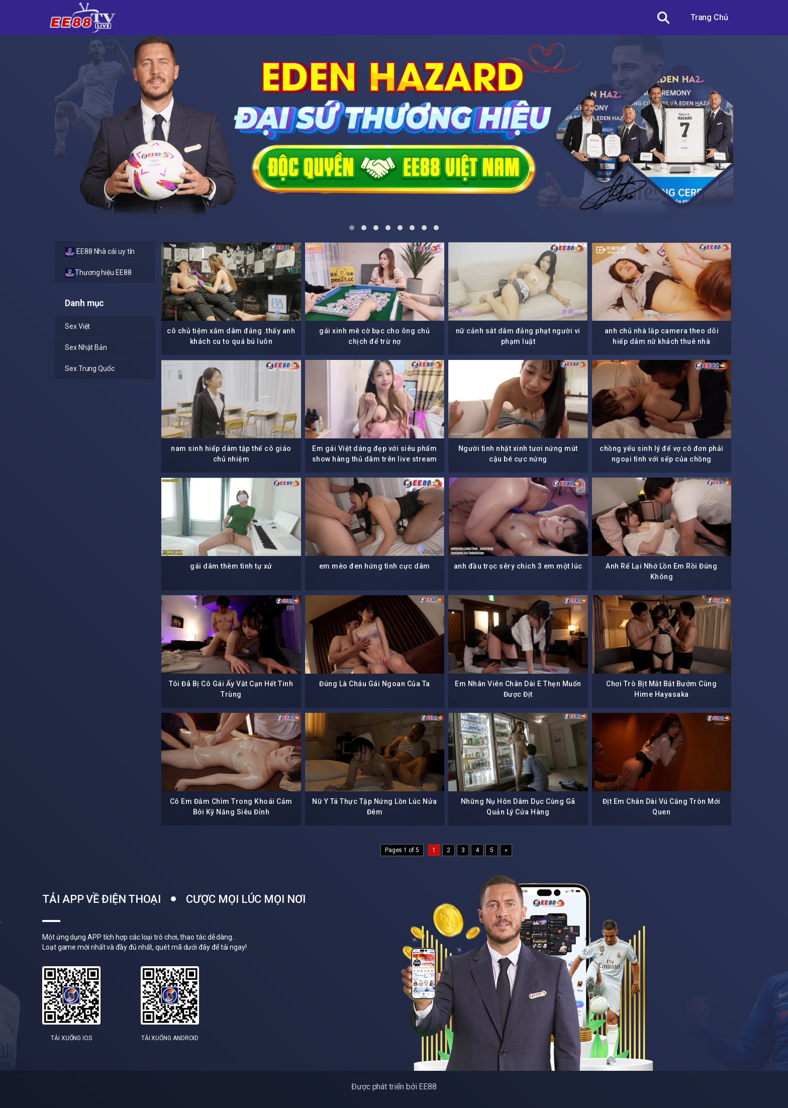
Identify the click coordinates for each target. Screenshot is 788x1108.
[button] (352, 228)
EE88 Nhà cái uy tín (100, 252)
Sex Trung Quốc (90, 368)
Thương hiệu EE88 (98, 273)
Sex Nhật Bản (86, 347)
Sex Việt (77, 326)
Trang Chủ (709, 17)
